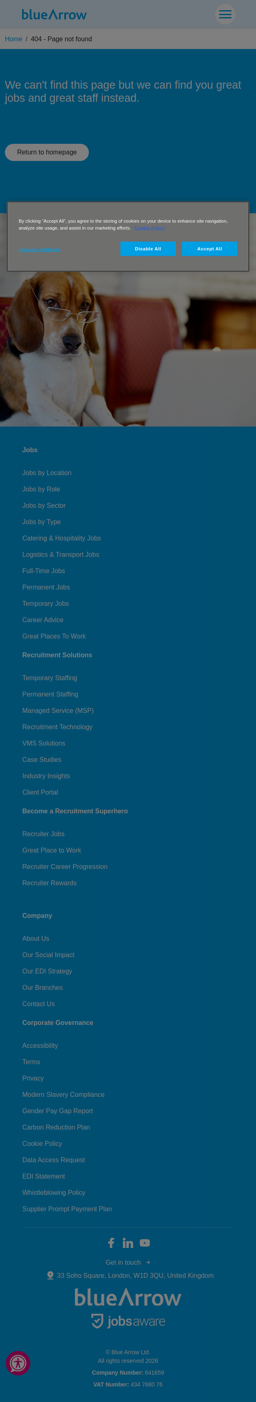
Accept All (209, 248)
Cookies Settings (39, 249)
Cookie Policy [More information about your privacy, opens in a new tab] (149, 227)
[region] (128, 236)
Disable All (148, 248)
